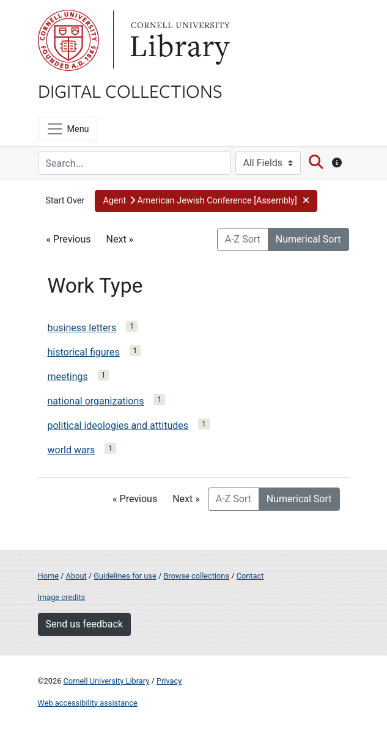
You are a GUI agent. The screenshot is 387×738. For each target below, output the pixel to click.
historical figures (84, 352)
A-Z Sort (242, 239)
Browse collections (196, 575)
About (76, 575)
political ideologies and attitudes (118, 425)
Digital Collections (130, 90)
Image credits (62, 597)
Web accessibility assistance (88, 702)
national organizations (96, 401)
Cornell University (68, 40)
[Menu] (67, 129)
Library (178, 40)
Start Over (65, 200)
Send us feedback (84, 624)
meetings (68, 376)
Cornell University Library (107, 680)
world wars (71, 450)
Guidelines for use (125, 575)
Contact (250, 575)
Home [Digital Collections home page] (48, 575)
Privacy (169, 680)
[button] (206, 201)
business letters (82, 328)
